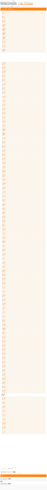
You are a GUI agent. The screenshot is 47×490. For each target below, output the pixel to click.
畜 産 (3, 121)
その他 (3, 184)
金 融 (3, 374)
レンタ (3, 192)
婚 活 (3, 349)
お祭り (3, 383)
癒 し (3, 17)
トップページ (3, 468)
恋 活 (3, 345)
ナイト (3, 101)
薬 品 (3, 188)
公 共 (3, 179)
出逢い (3, 204)
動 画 (3, 279)
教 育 (3, 88)
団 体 (3, 113)
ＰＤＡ (3, 237)
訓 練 (3, 370)
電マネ (3, 250)
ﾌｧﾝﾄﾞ (3, 258)
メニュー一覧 (7, 9)
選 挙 (3, 300)
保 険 (3, 221)
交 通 (3, 92)
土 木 (3, 138)
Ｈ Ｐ (3, 287)
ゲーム (3, 411)
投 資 (3, 254)
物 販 (3, 21)
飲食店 (3, 25)
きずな (3, 167)
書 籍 (3, 275)
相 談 (3, 175)
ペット (3, 291)
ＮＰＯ (3, 126)
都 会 (3, 362)
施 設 (3, 76)
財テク (3, 296)
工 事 (3, 84)
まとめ (3, 407)
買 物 (3, 423)
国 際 (3, 271)
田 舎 (3, 358)
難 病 (3, 320)
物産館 (3, 34)
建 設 (3, 80)
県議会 (3, 134)
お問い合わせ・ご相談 (5, 6)
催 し (3, 225)
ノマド (3, 267)
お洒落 (3, 329)
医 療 (3, 146)
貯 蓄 (3, 427)
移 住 (3, 354)
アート (3, 13)
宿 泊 (3, 42)
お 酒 (3, 325)
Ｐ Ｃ (3, 233)
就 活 (3, 337)
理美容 (3, 50)
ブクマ (3, 419)
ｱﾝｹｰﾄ (3, 246)
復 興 (3, 304)
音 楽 (3, 283)
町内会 (3, 171)
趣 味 (3, 208)
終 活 (3, 341)
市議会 (3, 130)
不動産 (3, 38)
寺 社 (3, 117)
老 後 (3, 217)
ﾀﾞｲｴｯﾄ (3, 403)
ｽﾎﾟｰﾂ (3, 308)
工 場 (3, 105)
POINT (4, 242)
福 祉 (3, 155)
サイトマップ (17, 6)
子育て (3, 213)
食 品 (3, 46)
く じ (3, 432)
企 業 (3, 109)
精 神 (3, 387)
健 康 (3, 378)
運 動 (3, 63)
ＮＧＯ (3, 229)
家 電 (3, 68)
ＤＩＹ (3, 316)
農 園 (3, 72)
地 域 (3, 159)
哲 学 (3, 398)
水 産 (3, 97)
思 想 (3, 391)
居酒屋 (3, 29)
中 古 (3, 196)
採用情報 (12, 6)
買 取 (3, 200)
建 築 (3, 142)
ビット (3, 312)
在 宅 (3, 262)
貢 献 (3, 163)
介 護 (3, 150)
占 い (3, 415)
